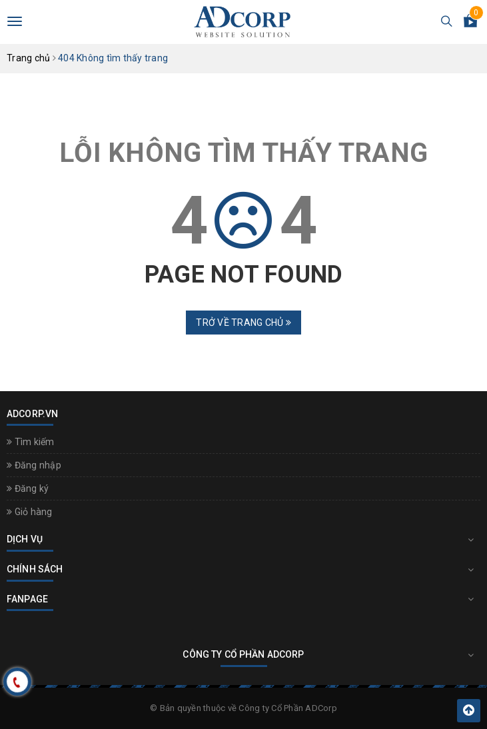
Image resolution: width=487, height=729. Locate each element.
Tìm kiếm (31, 441)
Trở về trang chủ (243, 322)
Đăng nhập (34, 465)
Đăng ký (28, 488)
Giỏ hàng (30, 511)
